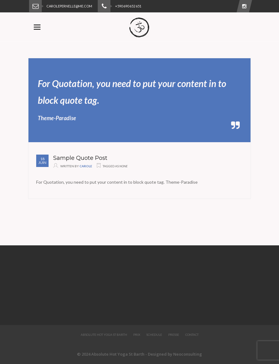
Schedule (154, 334)
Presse (173, 334)
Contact (192, 334)
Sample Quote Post (80, 158)
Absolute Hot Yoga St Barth (104, 334)
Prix (136, 334)
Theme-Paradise (57, 118)
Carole (85, 166)
